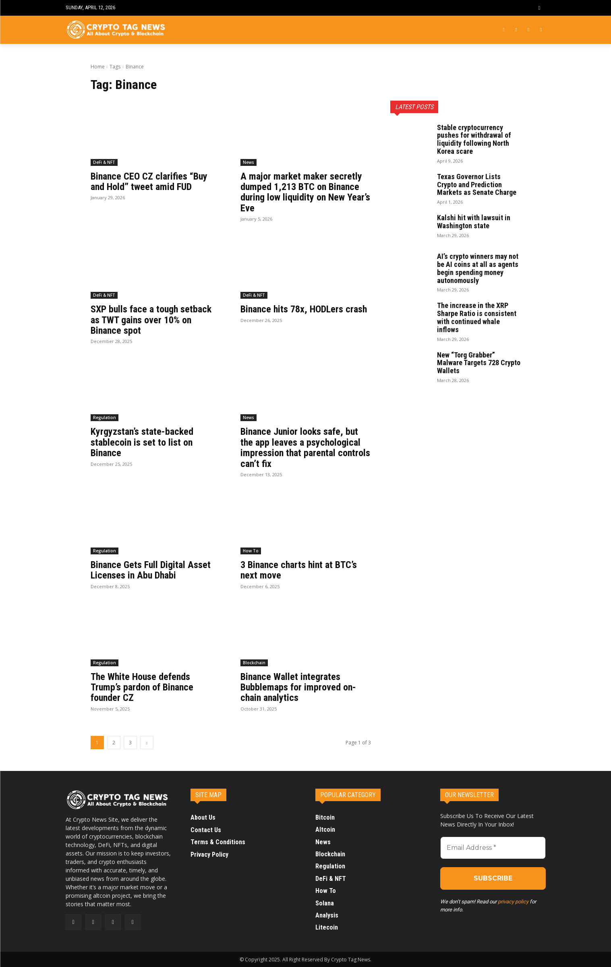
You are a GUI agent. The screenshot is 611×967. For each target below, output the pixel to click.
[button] (539, 8)
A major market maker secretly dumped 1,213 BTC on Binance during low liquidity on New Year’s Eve (305, 192)
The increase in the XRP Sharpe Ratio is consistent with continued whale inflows (476, 317)
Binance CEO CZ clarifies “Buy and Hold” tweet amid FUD (149, 181)
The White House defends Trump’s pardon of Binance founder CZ (142, 687)
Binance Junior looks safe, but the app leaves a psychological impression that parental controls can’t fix (305, 447)
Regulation (104, 417)
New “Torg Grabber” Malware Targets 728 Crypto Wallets (478, 363)
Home (98, 66)
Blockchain (254, 662)
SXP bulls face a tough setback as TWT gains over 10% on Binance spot (151, 320)
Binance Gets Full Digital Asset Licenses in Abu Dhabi (151, 570)
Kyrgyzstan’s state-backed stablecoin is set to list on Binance (142, 442)
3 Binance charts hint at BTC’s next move (298, 570)
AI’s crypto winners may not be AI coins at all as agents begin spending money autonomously (477, 268)
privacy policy (513, 902)
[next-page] (146, 742)
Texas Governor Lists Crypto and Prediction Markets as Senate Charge (476, 184)
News (248, 162)
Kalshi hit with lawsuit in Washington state (473, 221)
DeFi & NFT (104, 162)
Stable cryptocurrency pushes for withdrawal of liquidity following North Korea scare (474, 139)
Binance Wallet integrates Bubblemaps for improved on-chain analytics (298, 687)
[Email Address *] (493, 848)
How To (251, 551)
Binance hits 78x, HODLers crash (303, 309)
